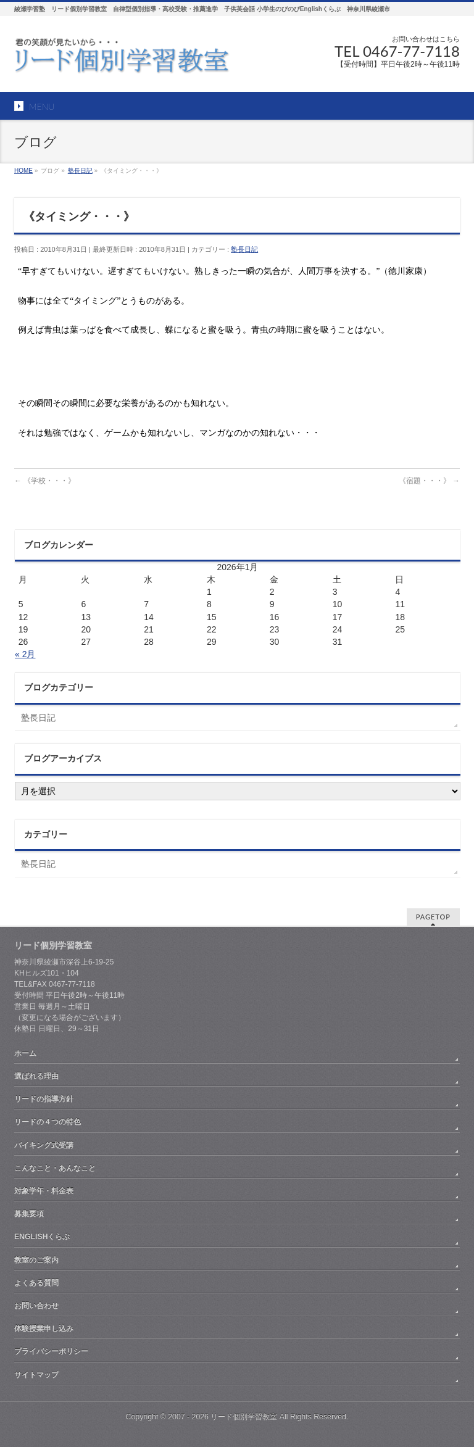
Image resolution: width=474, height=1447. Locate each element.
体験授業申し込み (43, 1328)
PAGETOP (433, 917)
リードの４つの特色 (47, 1121)
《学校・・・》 (44, 480)
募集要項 (29, 1213)
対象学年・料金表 (43, 1191)
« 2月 (25, 654)
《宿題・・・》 (429, 480)
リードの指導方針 (43, 1099)
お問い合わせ (36, 1305)
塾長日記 (244, 249)
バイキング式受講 (43, 1145)
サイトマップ (36, 1374)
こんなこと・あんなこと (55, 1168)
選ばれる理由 (36, 1076)
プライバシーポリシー (51, 1351)
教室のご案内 (36, 1260)
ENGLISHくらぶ (42, 1236)
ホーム (25, 1053)
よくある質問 (36, 1283)
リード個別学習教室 (243, 1416)
